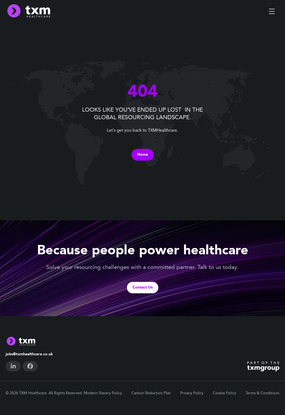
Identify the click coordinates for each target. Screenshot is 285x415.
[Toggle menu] (271, 11)
